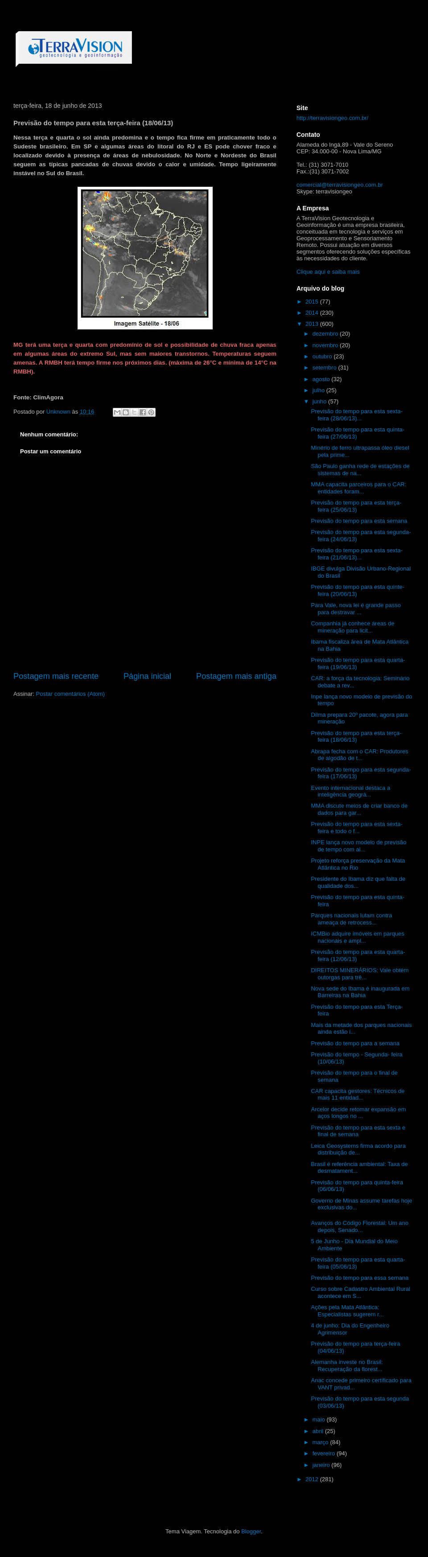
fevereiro (325, 1453)
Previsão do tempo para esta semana (359, 521)
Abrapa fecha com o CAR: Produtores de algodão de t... (359, 755)
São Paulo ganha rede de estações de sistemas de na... (360, 470)
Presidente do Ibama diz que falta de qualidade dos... (358, 882)
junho (320, 401)
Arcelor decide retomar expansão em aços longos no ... (358, 1113)
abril (319, 1431)
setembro (325, 367)
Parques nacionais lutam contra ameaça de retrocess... (351, 919)
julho (319, 390)
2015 (312, 301)
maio (320, 1419)
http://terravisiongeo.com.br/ (332, 118)
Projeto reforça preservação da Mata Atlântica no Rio (358, 864)
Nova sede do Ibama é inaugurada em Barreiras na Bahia (360, 992)
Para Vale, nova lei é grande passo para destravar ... (355, 609)
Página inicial (147, 676)
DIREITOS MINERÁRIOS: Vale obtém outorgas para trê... (359, 974)
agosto (322, 379)
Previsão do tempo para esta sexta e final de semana (358, 1131)
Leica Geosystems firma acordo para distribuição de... (358, 1149)
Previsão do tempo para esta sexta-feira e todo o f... (356, 827)
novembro (326, 345)
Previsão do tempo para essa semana (359, 1277)
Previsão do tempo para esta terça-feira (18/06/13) (356, 737)
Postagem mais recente (56, 676)
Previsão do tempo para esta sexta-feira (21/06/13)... (356, 554)
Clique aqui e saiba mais (328, 271)
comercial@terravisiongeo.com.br (339, 184)
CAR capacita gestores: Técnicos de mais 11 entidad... (357, 1094)
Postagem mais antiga (236, 676)
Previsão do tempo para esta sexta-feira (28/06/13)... (356, 415)
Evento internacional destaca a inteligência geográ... (350, 791)
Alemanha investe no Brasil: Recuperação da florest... (347, 1365)
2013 (312, 323)
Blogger (251, 1531)
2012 (312, 1479)
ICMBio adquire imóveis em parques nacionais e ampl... (357, 937)
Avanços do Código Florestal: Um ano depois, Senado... (359, 1226)
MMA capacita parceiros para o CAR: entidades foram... (358, 488)
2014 (312, 312)
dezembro (326, 333)
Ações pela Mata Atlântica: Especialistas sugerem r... (347, 1311)
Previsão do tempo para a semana (355, 1043)
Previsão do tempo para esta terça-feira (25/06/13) (356, 506)
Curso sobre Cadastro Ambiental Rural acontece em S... (360, 1292)
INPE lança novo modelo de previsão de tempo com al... (358, 846)
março (321, 1442)
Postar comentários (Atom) (70, 693)
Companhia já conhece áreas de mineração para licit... (352, 627)
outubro (323, 356)
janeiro (322, 1465)
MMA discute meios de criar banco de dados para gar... (359, 809)
